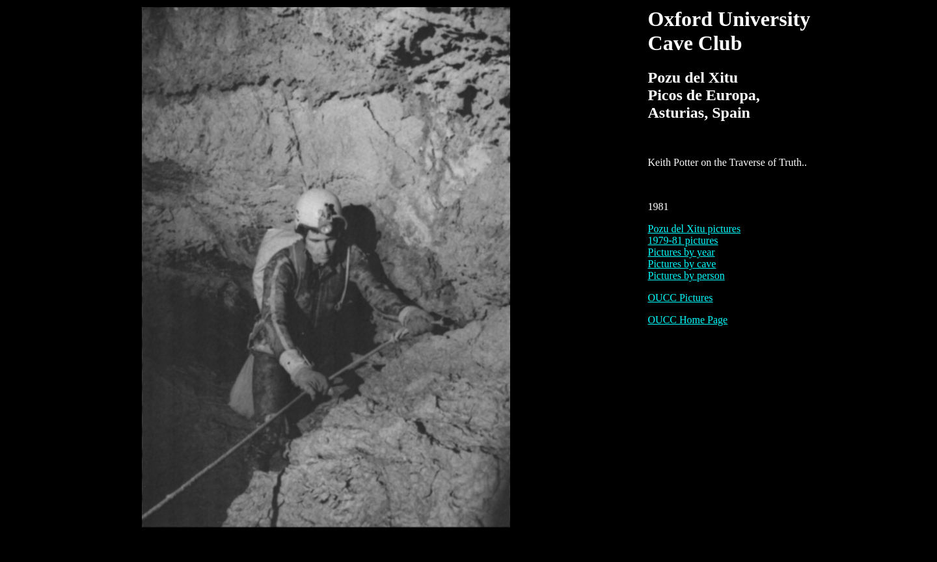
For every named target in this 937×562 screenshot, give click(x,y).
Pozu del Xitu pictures (694, 228)
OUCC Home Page (688, 319)
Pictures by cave (682, 263)
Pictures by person (686, 275)
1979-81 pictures (683, 240)
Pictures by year (681, 252)
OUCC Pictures (680, 297)
